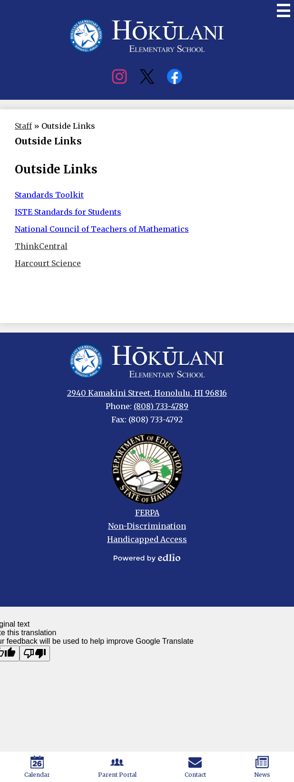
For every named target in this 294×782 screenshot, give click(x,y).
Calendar (37, 766)
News (262, 766)
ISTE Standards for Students (68, 212)
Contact (195, 766)
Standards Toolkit (49, 195)
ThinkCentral (41, 246)
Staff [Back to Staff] (23, 126)
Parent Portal (117, 766)
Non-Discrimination (147, 526)
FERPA (147, 512)
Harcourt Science (48, 263)
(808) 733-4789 (161, 406)
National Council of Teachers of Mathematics (102, 229)
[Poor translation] (35, 653)
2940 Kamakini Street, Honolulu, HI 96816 (147, 393)
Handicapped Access (147, 539)
